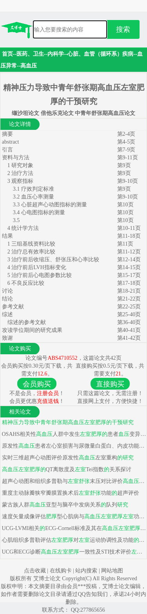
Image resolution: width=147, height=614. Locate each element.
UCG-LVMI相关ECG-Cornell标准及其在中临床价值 (73, 528)
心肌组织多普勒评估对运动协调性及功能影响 (73, 540)
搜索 (123, 29)
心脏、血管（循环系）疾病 (100, 54)
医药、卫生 (30, 54)
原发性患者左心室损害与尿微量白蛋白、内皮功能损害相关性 (73, 446)
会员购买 (37, 384)
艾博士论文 (47, 578)
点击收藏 (35, 571)
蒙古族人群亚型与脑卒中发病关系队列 (64, 505)
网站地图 (112, 571)
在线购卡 (61, 571)
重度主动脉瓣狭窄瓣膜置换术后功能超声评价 (69, 493)
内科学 (55, 54)
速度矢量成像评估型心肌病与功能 (73, 516)
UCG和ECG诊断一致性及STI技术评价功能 (73, 552)
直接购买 (110, 384)
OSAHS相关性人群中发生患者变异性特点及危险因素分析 (73, 434)
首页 (7, 54)
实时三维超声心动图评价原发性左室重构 (67, 458)
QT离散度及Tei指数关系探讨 (65, 469)
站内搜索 (86, 571)
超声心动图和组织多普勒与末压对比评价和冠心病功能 (73, 481)
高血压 (28, 66)
